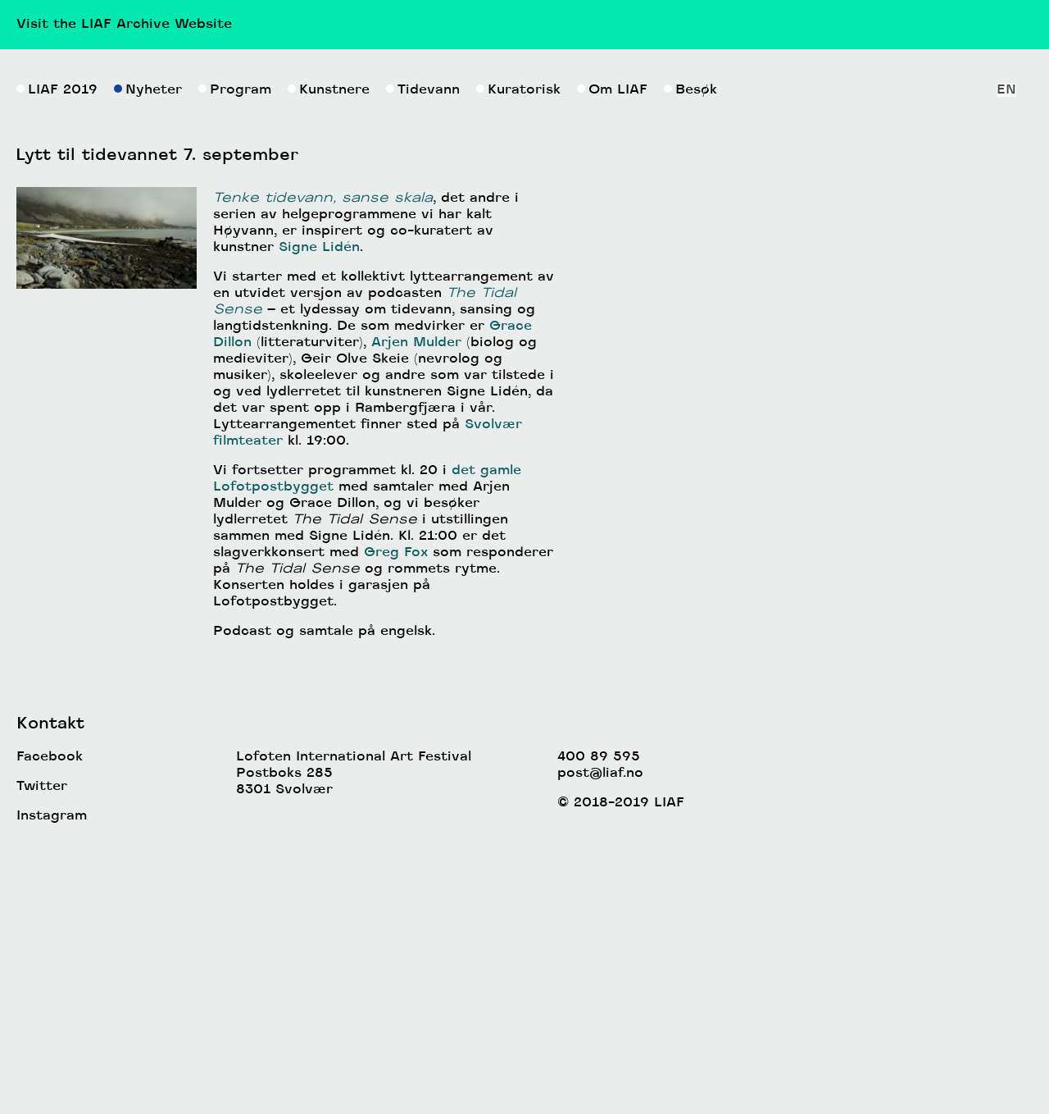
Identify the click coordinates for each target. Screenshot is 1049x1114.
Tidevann (423, 350)
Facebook (49, 1017)
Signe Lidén (319, 507)
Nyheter (148, 350)
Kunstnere (329, 350)
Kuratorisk (518, 350)
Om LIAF (612, 350)
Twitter (41, 1046)
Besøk (690, 350)
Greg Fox (396, 813)
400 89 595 (598, 1017)
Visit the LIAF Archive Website (124, 24)
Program (234, 350)
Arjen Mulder (416, 603)
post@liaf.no (600, 1033)
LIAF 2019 (57, 350)
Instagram (51, 1076)
